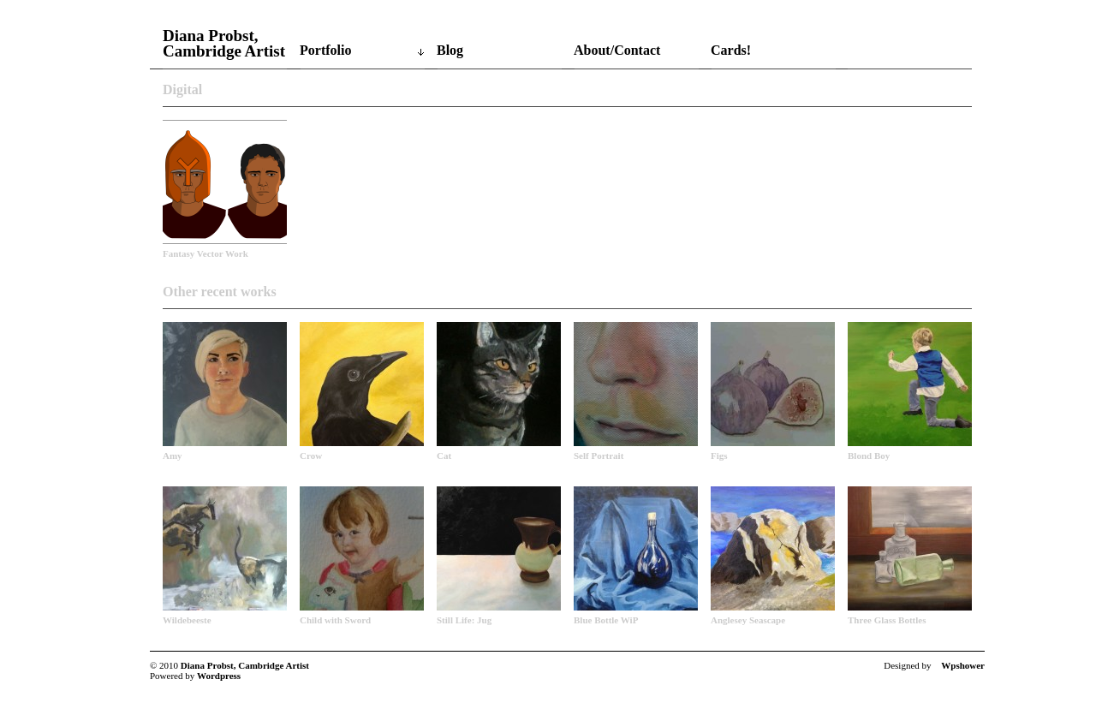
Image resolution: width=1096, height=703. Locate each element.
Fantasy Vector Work (205, 253)
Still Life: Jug (464, 620)
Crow (311, 455)
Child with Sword (335, 620)
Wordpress (219, 675)
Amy (172, 455)
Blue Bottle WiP (606, 620)
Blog (450, 50)
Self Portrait (598, 455)
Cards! (731, 50)
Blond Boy (869, 455)
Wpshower (963, 665)
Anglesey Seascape (748, 620)
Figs (719, 455)
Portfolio (325, 50)
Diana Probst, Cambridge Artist (224, 43)
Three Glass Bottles (887, 620)
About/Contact (617, 50)
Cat (444, 455)
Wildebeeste (187, 620)
